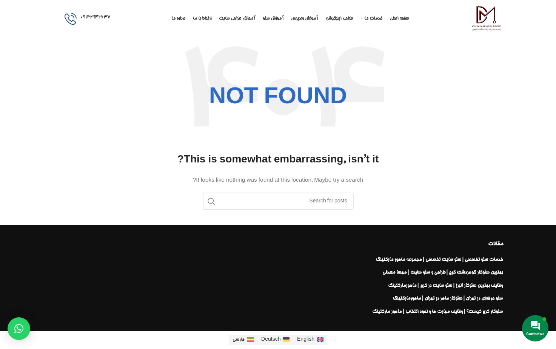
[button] (19, 328)
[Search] (278, 201)
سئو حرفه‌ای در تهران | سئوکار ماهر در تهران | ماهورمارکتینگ (448, 298)
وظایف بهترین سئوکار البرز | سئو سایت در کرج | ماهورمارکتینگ (445, 285)
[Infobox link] (87, 19)
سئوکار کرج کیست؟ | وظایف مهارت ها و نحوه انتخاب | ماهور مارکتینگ (437, 311)
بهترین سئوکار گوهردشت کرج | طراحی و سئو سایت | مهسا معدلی (442, 272)
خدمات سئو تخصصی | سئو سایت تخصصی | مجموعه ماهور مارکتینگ (439, 259)
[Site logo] (486, 19)
